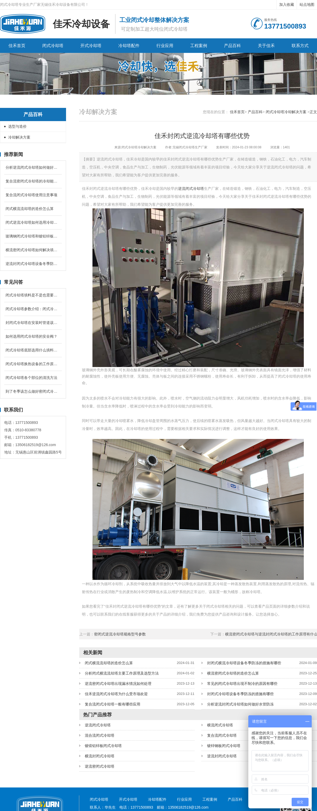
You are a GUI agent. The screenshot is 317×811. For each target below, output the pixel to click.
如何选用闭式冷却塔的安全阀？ (31, 336)
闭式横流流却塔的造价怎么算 (30, 209)
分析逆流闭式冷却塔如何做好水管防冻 (33, 167)
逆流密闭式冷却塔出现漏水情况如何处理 (118, 683)
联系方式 (300, 45)
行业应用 (164, 45)
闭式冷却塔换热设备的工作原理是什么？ (33, 364)
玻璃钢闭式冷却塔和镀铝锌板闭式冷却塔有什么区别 (33, 236)
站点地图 (307, 4)
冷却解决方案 (19, 137)
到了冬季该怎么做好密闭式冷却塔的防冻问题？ (33, 391)
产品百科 (232, 45)
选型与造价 (17, 126)
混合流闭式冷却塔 (99, 735)
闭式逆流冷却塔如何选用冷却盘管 (33, 222)
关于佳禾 (266, 45)
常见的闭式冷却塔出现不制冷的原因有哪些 (242, 683)
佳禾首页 (16, 45)
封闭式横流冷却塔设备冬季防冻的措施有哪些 (244, 663)
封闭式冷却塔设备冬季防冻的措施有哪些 (240, 694)
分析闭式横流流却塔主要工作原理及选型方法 (122, 673)
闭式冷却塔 (52, 45)
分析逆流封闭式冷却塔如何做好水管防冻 (240, 704)
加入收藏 (286, 4)
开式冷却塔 (90, 45)
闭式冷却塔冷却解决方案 (286, 112)
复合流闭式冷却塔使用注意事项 (31, 195)
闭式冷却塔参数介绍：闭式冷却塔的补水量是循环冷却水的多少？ (33, 309)
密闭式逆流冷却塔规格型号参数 (120, 634)
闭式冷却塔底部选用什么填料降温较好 (33, 350)
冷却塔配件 (128, 45)
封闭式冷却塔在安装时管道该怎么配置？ (33, 322)
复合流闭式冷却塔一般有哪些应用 (112, 704)
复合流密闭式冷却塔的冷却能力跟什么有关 (33, 181)
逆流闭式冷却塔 (191, 188)
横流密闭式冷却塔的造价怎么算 (233, 673)
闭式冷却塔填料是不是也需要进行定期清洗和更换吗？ (33, 295)
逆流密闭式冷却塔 (99, 766)
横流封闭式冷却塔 (99, 756)
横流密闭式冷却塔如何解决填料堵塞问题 (33, 250)
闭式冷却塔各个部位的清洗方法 (31, 377)
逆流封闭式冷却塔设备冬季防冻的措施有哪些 (33, 264)
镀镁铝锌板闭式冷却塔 (103, 746)
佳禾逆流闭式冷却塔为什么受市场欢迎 (116, 694)
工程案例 (198, 45)
